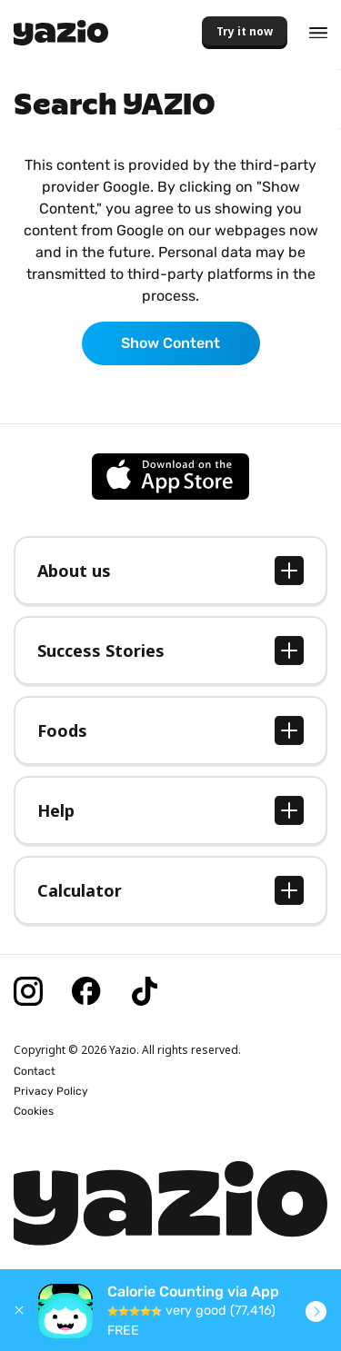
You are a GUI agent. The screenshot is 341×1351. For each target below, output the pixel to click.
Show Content (170, 343)
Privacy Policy (51, 1091)
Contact (34, 1071)
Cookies (34, 1111)
